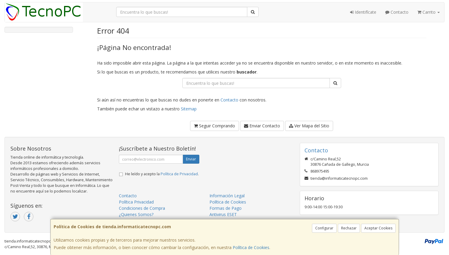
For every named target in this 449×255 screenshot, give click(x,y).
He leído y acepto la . (162, 173)
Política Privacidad (136, 202)
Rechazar (349, 228)
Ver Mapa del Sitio (309, 126)
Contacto (396, 12)
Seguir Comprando (214, 126)
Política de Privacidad (179, 173)
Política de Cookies (251, 247)
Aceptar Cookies (378, 228)
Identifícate (363, 12)
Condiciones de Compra (142, 208)
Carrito (428, 12)
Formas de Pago (225, 208)
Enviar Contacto (262, 126)
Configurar (324, 228)
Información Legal (227, 195)
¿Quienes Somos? (136, 214)
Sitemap (189, 109)
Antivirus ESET (223, 214)
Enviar (191, 159)
